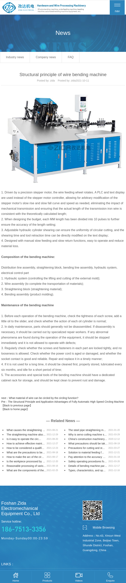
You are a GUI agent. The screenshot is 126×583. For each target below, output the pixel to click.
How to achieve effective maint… (26, 444)
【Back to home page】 (15, 409)
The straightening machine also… (26, 435)
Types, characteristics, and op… (87, 471)
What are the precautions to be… (26, 453)
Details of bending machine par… (87, 466)
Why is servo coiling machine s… (87, 435)
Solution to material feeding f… (86, 453)
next (39, 398)
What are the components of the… (26, 471)
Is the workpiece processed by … (26, 462)
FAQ (75, 57)
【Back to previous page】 (17, 406)
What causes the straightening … (26, 430)
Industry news (16, 57)
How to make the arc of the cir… (25, 457)
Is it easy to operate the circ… (24, 439)
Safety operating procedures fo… (87, 462)
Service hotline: (29, 527)
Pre (62, 402)
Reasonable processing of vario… (26, 466)
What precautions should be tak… (88, 444)
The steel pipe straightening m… (87, 430)
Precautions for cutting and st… (86, 448)
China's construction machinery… (87, 439)
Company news (48, 57)
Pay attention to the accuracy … (86, 457)
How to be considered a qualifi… (25, 448)
